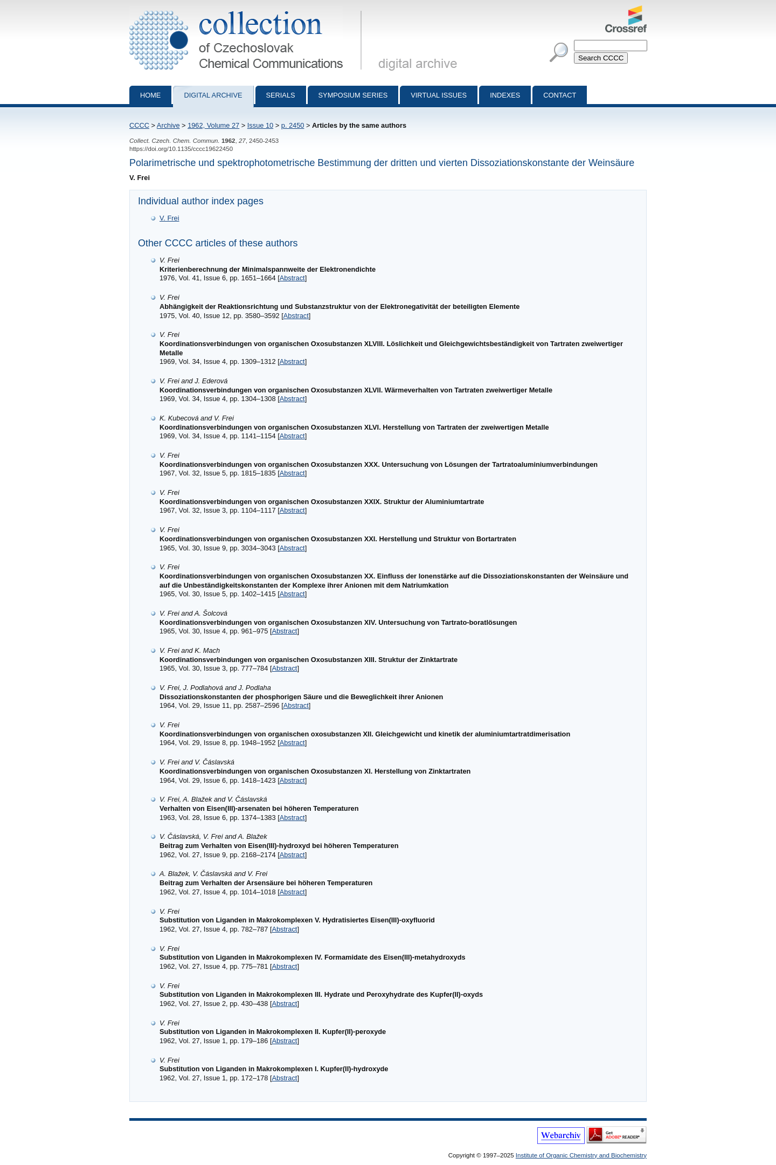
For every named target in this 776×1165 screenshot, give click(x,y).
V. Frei (169, 218)
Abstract (292, 278)
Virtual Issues (439, 95)
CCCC (139, 125)
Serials (280, 95)
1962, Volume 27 (213, 125)
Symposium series (353, 95)
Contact (559, 95)
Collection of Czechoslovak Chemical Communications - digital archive (247, 9)
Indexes (505, 95)
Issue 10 (260, 125)
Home (150, 95)
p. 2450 (292, 125)
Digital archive (213, 95)
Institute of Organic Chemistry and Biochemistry (581, 1155)
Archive (168, 125)
